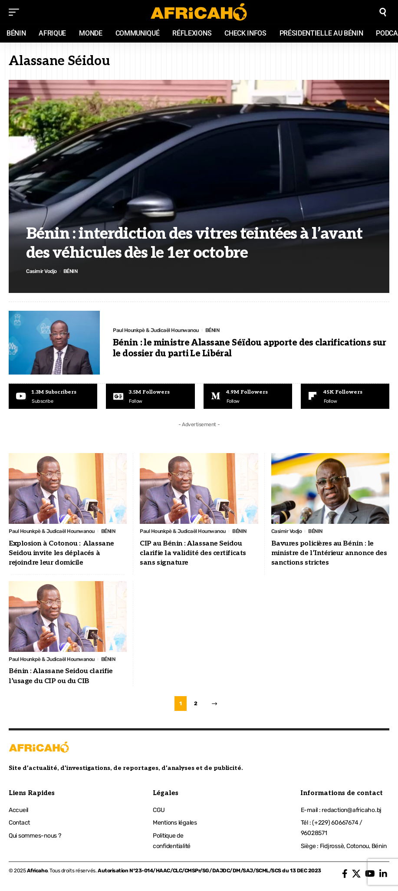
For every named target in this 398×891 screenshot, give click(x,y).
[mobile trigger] (16, 12)
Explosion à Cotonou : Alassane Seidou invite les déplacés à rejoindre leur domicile (61, 553)
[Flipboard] (345, 396)
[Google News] (150, 396)
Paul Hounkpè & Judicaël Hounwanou (156, 330)
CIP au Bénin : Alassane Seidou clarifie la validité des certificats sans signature (193, 553)
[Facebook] (345, 873)
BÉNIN (70, 271)
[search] (382, 12)
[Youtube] (53, 396)
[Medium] (248, 396)
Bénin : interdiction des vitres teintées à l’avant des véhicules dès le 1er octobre (194, 243)
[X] (356, 873)
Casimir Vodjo (41, 271)
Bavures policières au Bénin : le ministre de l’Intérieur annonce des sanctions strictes (329, 553)
